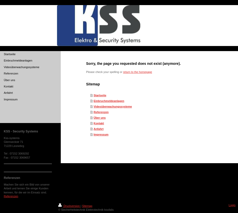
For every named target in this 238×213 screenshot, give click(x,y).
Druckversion (69, 205)
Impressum (101, 134)
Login (232, 205)
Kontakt (99, 123)
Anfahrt (99, 128)
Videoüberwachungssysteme (113, 106)
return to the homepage (137, 71)
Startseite (100, 95)
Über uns (100, 117)
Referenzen (101, 112)
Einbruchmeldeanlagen (109, 100)
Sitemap (87, 205)
